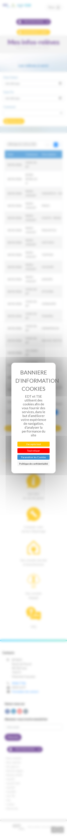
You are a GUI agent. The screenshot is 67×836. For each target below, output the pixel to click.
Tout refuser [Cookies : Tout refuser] (33, 450)
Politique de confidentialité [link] (33, 463)
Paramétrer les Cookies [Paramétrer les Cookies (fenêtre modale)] (33, 457)
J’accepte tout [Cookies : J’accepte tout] (33, 444)
